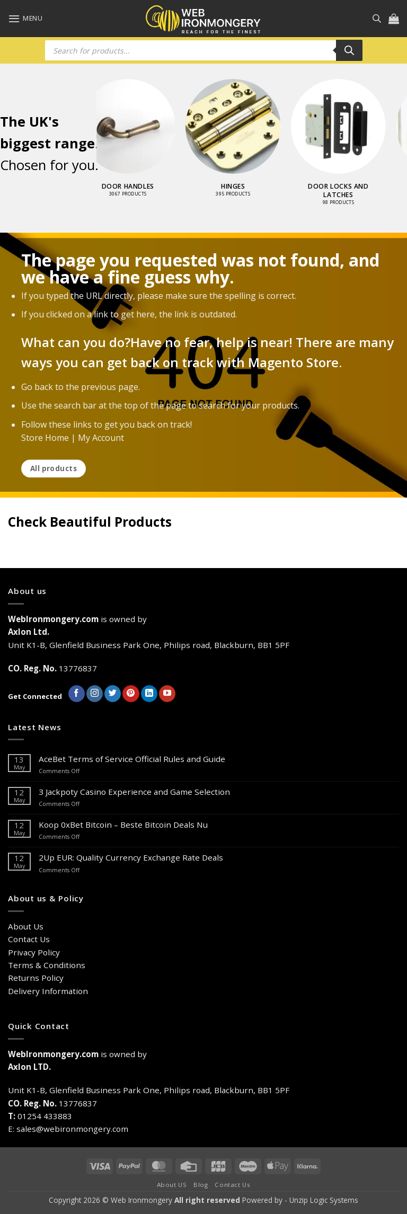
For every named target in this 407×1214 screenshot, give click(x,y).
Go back (37, 387)
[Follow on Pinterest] (130, 693)
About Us (25, 926)
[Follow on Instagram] (94, 693)
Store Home (45, 438)
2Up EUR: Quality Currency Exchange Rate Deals (131, 857)
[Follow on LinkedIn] (149, 693)
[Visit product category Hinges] (254, 143)
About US (172, 1185)
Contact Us (29, 939)
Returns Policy (36, 977)
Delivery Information (48, 991)
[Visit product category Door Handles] (149, 143)
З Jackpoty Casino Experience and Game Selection (134, 791)
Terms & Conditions (46, 965)
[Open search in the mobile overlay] (377, 18)
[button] (25, 18)
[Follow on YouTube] (167, 693)
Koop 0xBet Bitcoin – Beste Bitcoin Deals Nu (123, 824)
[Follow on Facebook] (76, 693)
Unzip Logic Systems (323, 1200)
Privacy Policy (34, 952)
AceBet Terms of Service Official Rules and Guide (132, 759)
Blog (200, 1185)
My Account (101, 438)
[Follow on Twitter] (112, 693)
